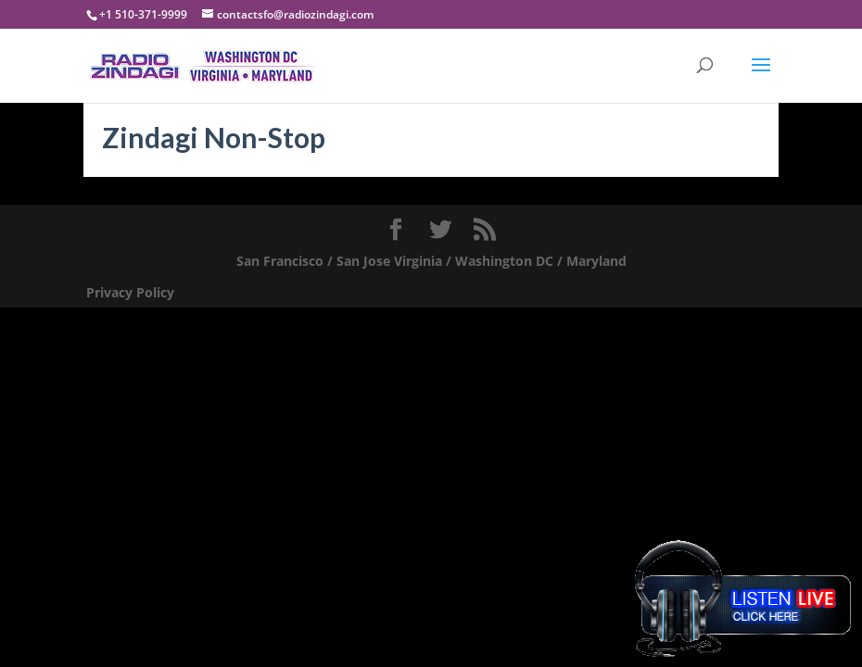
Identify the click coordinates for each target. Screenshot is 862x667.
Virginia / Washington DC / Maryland (510, 261)
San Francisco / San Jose (313, 261)
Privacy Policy (130, 292)
